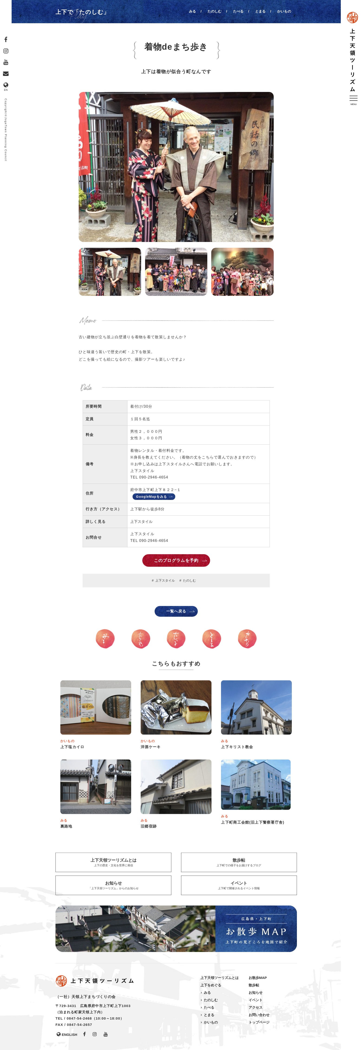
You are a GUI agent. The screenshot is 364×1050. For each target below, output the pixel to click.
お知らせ (256, 993)
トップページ (259, 1022)
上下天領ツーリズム (352, 52)
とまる (260, 11)
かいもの (284, 11)
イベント (256, 1000)
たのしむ (214, 11)
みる (192, 11)
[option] (176, 169)
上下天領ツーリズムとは (219, 978)
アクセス (256, 1007)
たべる (238, 11)
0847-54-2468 (79, 1018)
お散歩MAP (258, 978)
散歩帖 (254, 985)
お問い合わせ (259, 1015)
